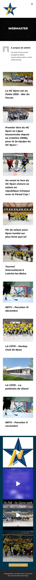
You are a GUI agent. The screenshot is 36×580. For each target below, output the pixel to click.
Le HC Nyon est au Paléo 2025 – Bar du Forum (17, 94)
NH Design (25, 575)
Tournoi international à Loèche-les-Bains (15, 270)
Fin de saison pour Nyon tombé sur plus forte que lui (16, 233)
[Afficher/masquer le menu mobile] (32, 4)
